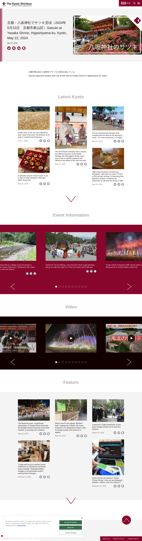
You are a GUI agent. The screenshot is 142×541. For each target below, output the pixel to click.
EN (123, 3)
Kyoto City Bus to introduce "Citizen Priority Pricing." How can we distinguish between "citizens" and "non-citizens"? (107, 480)
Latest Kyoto (71, 97)
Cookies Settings (70, 533)
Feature (71, 382)
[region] (43, 527)
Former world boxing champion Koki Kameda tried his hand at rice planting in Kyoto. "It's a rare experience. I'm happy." (107, 135)
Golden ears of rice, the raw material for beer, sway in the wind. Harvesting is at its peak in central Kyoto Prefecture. (33, 135)
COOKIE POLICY (133, 538)
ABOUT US (106, 538)
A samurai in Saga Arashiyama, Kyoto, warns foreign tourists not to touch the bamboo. (106, 427)
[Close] (82, 518)
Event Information (71, 215)
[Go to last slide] (13, 286)
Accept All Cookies (70, 522)
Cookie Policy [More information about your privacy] (21, 525)
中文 (129, 3)
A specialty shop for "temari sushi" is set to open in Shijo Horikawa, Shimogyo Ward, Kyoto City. (33, 178)
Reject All (70, 527)
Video (71, 307)
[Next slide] (129, 286)
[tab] (56, 287)
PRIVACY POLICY (118, 538)
